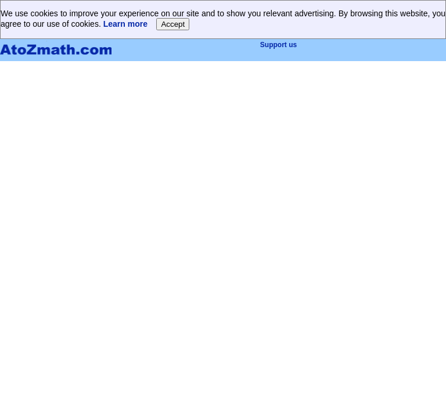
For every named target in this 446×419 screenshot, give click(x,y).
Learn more (125, 24)
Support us (278, 45)
